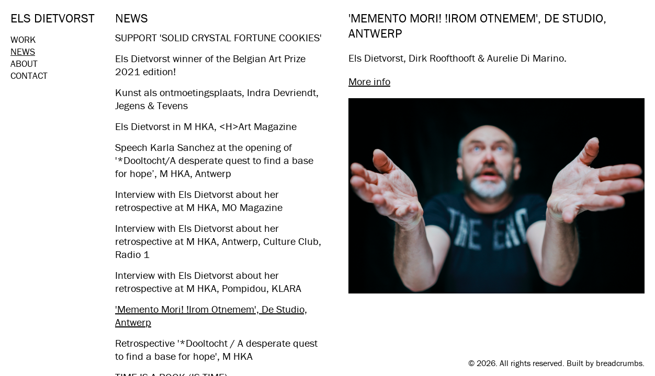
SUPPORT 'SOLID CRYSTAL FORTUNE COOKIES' (218, 37)
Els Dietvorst (52, 18)
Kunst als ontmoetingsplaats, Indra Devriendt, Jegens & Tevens (217, 99)
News (22, 51)
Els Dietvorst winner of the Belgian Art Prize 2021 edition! (210, 65)
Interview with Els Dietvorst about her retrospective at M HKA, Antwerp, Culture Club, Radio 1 (218, 241)
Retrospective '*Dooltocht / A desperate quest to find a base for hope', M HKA (216, 349)
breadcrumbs (619, 363)
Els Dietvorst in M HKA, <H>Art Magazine (206, 126)
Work (23, 39)
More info (369, 81)
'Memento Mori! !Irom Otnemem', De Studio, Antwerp (211, 315)
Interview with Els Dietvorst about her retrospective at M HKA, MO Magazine (199, 200)
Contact (29, 75)
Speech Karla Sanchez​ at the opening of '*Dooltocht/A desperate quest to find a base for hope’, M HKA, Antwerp (214, 160)
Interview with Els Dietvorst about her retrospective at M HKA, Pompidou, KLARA (208, 281)
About (24, 63)
